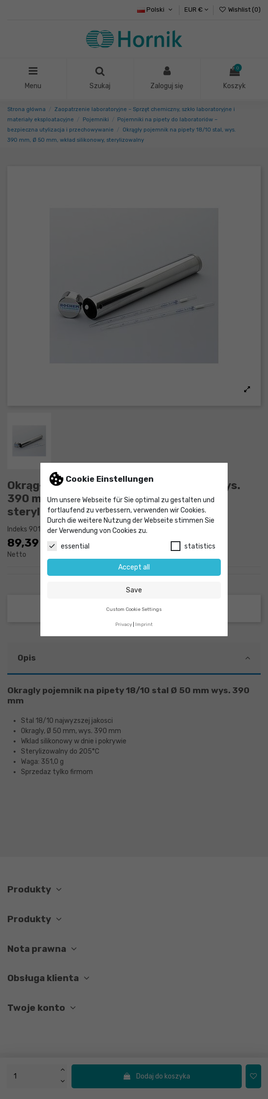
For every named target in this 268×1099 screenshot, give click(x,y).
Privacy (123, 624)
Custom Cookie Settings (134, 609)
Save (134, 590)
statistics (193, 546)
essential (68, 546)
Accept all (134, 567)
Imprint (144, 624)
